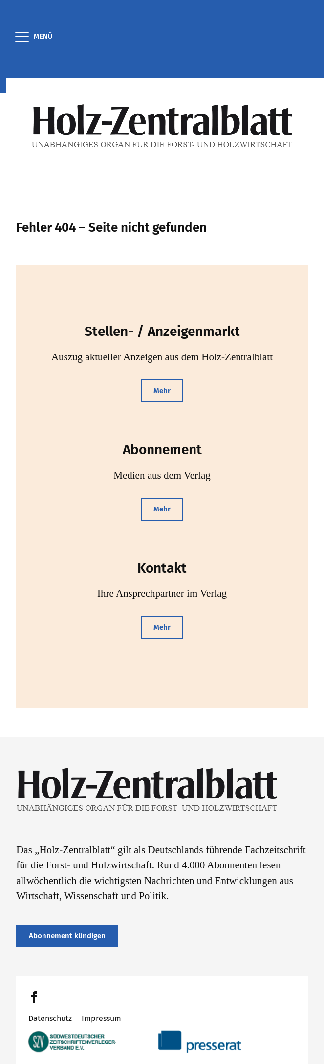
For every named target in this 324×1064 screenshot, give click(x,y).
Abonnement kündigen (67, 935)
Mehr (162, 390)
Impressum (101, 1018)
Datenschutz (50, 1018)
